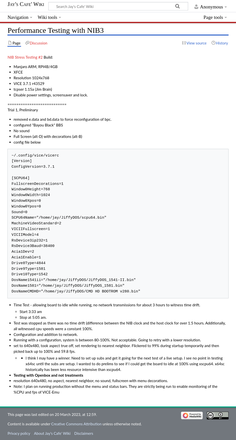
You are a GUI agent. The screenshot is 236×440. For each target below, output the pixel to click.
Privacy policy (18, 433)
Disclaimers (83, 433)
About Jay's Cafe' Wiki (52, 433)
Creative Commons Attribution (76, 424)
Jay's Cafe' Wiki (25, 4)
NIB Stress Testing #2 (25, 57)
